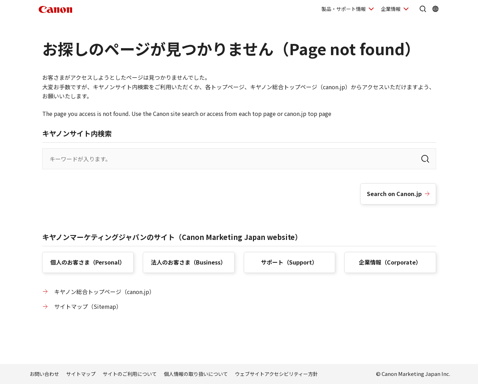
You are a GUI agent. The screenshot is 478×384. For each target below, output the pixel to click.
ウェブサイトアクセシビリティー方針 (276, 373)
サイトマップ (81, 373)
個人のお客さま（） (87, 262)
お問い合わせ (44, 373)
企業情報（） (390, 262)
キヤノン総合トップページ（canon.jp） (104, 291)
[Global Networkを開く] (435, 9)
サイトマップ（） (88, 306)
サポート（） (289, 262)
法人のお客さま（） (188, 262)
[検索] (425, 158)
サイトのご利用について (130, 373)
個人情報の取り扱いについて (196, 373)
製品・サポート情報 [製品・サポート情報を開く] (343, 8)
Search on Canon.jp (394, 193)
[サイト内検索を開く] (423, 9)
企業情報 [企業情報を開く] (391, 8)
